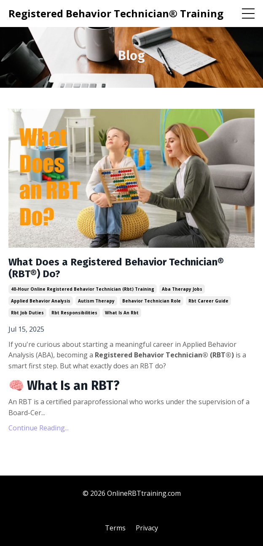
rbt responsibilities (74, 313)
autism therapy (96, 301)
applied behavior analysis (40, 301)
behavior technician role (151, 301)
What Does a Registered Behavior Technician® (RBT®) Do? (116, 268)
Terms (115, 527)
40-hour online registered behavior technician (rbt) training (82, 289)
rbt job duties (27, 313)
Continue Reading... (38, 427)
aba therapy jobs (182, 289)
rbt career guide (208, 301)
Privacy (147, 527)
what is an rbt (122, 313)
